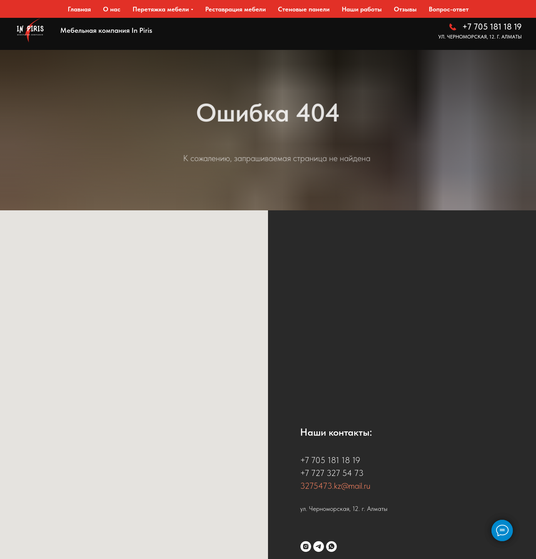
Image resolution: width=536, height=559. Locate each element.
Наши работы (362, 9)
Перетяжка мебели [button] (161, 9)
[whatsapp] (331, 546)
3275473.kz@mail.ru (335, 486)
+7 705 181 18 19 (492, 26)
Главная (79, 9)
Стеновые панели (304, 9)
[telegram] (318, 546)
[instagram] (305, 546)
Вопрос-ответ (449, 9)
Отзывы (405, 9)
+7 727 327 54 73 (332, 473)
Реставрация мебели (235, 9)
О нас (111, 9)
